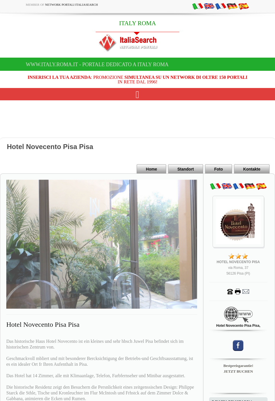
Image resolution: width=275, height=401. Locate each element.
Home (151, 169)
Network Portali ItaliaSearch (71, 4)
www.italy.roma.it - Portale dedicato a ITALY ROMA (97, 64)
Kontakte (251, 169)
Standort (185, 169)
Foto (218, 169)
